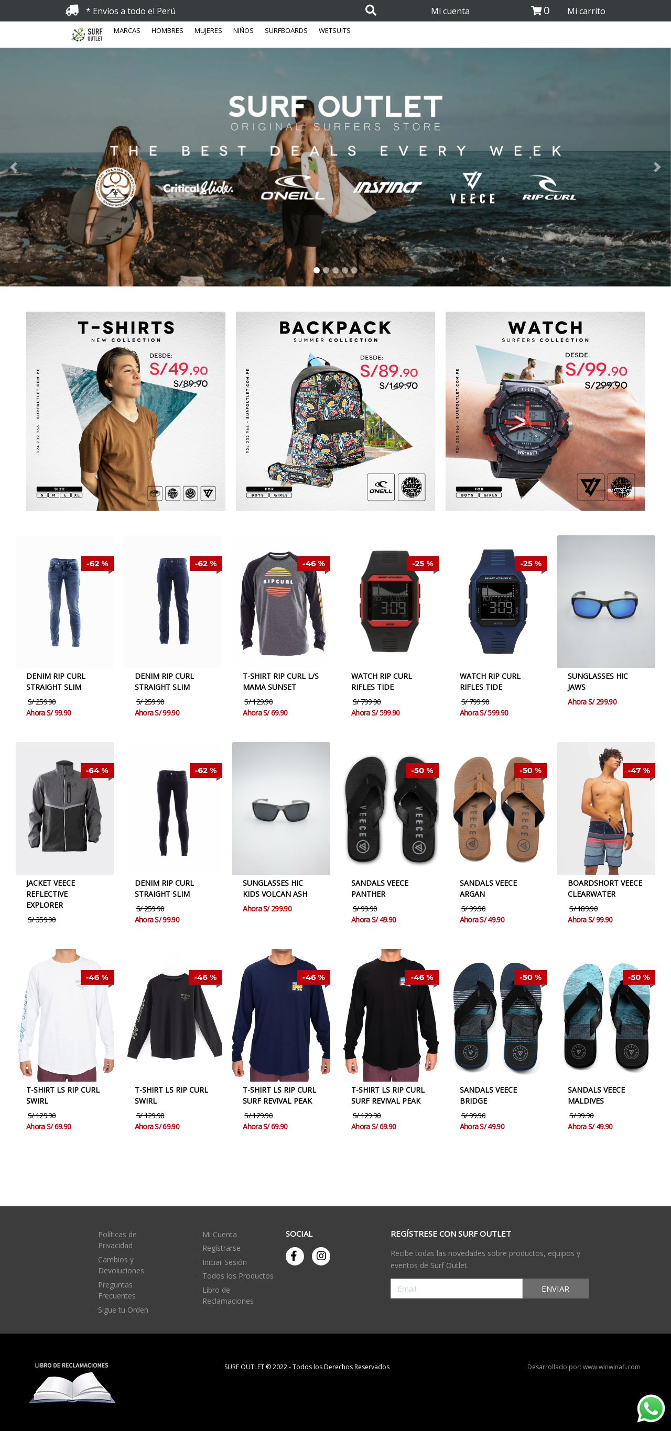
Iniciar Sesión (224, 1262)
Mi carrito (586, 11)
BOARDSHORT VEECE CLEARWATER (605, 888)
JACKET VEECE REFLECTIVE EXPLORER (50, 894)
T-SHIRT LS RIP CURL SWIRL (63, 1095)
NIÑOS (243, 30)
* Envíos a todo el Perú (131, 11)
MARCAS (127, 30)
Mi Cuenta (219, 1234)
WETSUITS (335, 30)
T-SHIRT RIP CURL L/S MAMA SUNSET (281, 681)
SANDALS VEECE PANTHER (379, 888)
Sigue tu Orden (123, 1310)
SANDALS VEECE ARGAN (488, 888)
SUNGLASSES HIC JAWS (598, 681)
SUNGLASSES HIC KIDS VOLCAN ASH (275, 888)
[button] (58, 167)
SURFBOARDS (286, 30)
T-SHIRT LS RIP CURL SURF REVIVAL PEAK (279, 1095)
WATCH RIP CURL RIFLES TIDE (381, 681)
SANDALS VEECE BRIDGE (488, 1095)
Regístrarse (221, 1248)
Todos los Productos (238, 1276)
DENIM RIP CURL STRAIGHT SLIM (55, 681)
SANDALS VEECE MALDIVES (596, 1095)
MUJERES (208, 30)
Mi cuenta (450, 11)
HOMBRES (167, 30)
